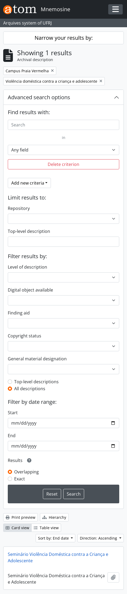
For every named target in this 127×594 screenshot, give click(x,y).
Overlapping (26, 472)
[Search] (63, 125)
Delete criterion (63, 164)
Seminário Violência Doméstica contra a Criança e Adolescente (58, 557)
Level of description (27, 267)
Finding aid (19, 313)
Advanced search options (39, 97)
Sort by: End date (54, 538)
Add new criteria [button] (27, 183)
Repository (19, 208)
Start (13, 413)
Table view (46, 527)
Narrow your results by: (64, 37)
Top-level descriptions (36, 382)
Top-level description (29, 231)
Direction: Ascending (99, 538)
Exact (19, 479)
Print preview (20, 517)
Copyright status (24, 336)
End (12, 435)
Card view (17, 527)
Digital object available (30, 290)
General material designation (37, 359)
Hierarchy (54, 517)
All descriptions (29, 389)
